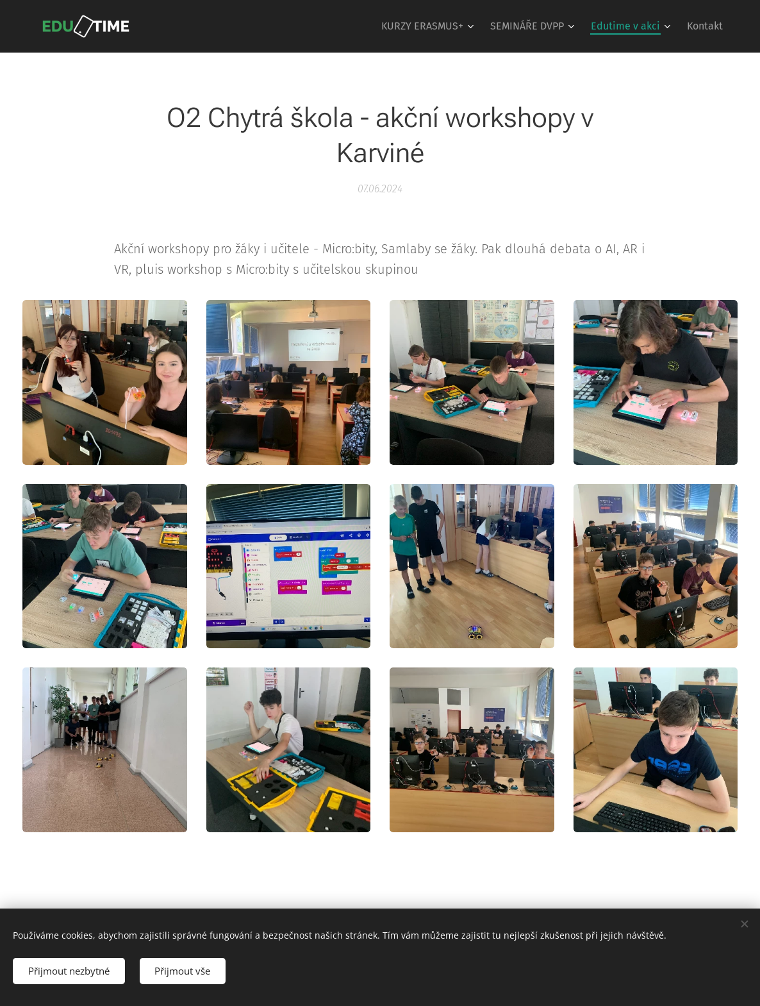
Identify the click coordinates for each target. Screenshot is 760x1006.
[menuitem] (429, 26)
